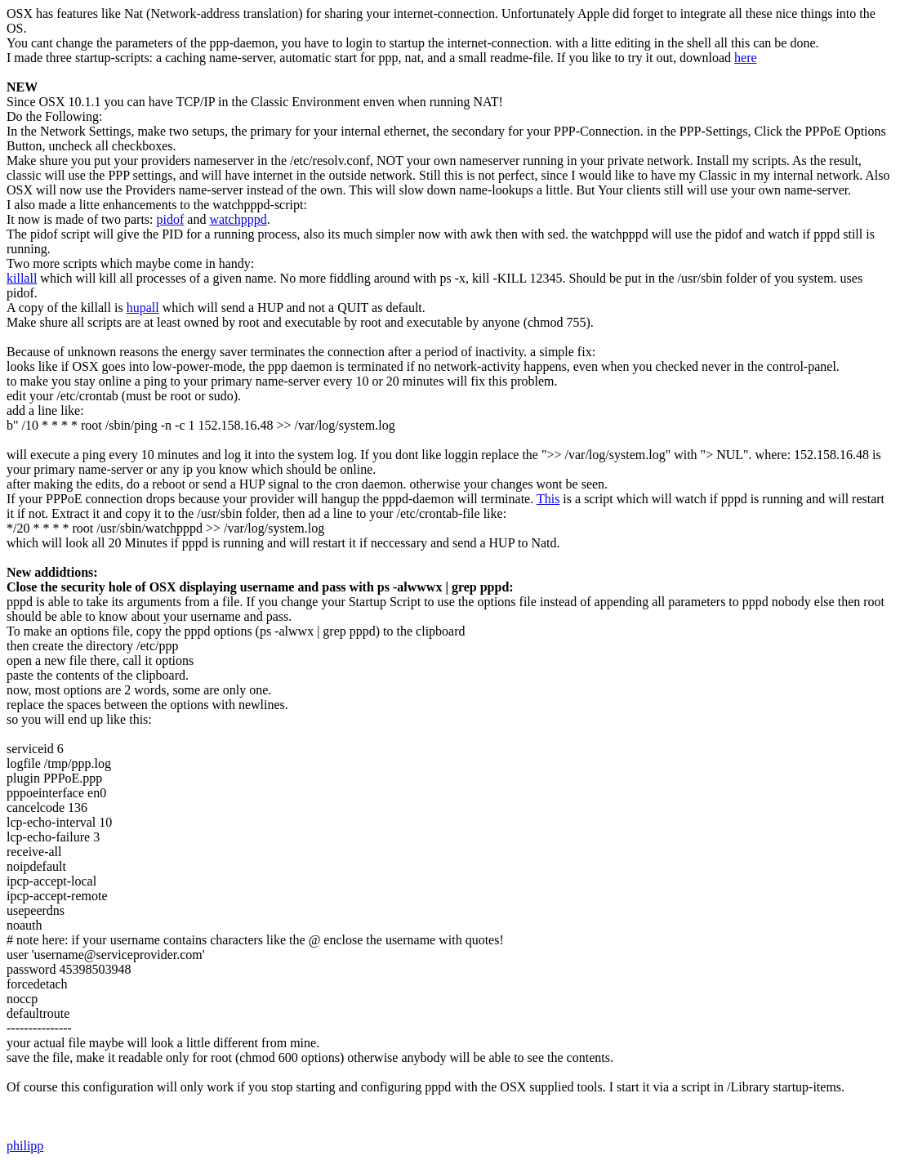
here (745, 58)
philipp (25, 1146)
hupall (143, 308)
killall (22, 278)
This (548, 499)
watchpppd (237, 219)
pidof (171, 219)
